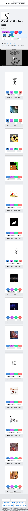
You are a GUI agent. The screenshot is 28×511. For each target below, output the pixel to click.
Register (23, 3)
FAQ (9, 499)
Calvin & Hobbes (12, 7)
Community (14, 3)
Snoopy (4, 45)
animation (17, 45)
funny (8, 43)
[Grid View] (4, 35)
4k (11, 39)
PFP (15, 39)
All (2, 39)
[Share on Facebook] (20, 32)
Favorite (5, 32)
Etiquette (13, 502)
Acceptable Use (7, 502)
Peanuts (22, 45)
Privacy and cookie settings (20, 505)
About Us (4, 499)
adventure (20, 43)
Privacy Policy (14, 499)
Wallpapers (7, 39)
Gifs (20, 39)
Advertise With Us (20, 502)
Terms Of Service (22, 499)
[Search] (26, 2)
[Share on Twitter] (12, 32)
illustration (12, 45)
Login (19, 3)
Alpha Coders (4, 2)
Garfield (8, 45)
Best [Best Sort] (4, 36)
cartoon (12, 43)
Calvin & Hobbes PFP (22, 7)
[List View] (7, 35)
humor (16, 43)
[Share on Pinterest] (16, 32)
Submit (8, 3)
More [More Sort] (9, 36)
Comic (5, 7)
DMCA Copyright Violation (7, 505)
